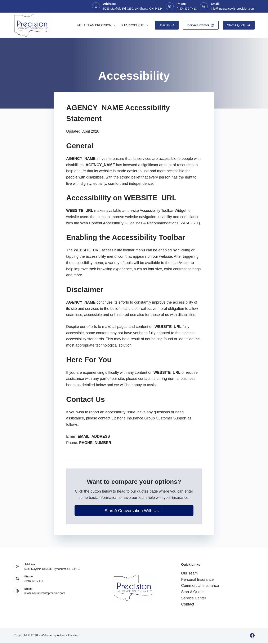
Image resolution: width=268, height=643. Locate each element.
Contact (187, 604)
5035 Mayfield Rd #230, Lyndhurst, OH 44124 (52, 569)
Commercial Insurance (200, 585)
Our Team (189, 573)
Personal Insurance (197, 579)
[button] (134, 510)
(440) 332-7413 (187, 8)
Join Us (166, 25)
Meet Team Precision (97, 25)
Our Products (135, 25)
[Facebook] (252, 635)
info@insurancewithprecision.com (233, 8)
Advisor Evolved (68, 635)
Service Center (200, 25)
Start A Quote (238, 25)
